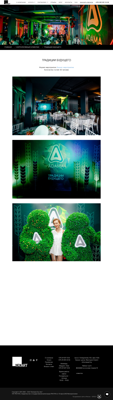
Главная (8, 47)
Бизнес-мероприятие (65, 67)
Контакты (68, 2)
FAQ (76, 2)
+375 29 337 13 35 (64, 358)
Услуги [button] (31, 2)
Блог (60, 2)
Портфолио (49, 362)
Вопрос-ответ (49, 366)
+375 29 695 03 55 (64, 360)
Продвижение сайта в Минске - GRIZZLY (85, 396)
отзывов (93, 368)
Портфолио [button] (42, 2)
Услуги (49, 360)
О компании (21, 2)
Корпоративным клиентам (27, 47)
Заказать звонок (86, 2)
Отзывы (53, 2)
